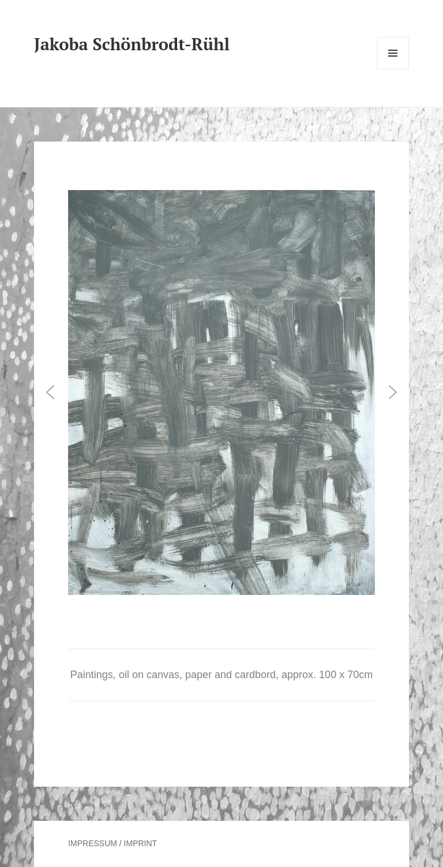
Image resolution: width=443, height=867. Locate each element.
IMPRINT (140, 843)
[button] (50, 392)
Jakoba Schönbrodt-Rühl (132, 44)
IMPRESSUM (92, 843)
